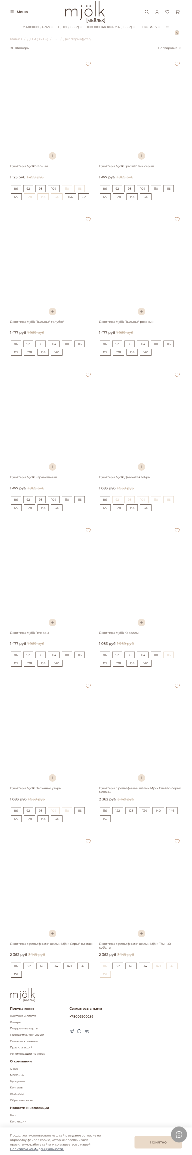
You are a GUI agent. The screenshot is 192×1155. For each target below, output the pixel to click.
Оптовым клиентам (24, 1041)
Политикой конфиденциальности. (37, 1149)
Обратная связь (21, 1100)
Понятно (158, 1142)
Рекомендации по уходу (27, 1053)
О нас (14, 1068)
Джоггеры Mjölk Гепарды (29, 633)
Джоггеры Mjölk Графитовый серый (126, 166)
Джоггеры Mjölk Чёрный (29, 166)
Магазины (17, 1075)
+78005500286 (82, 1016)
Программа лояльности (27, 1034)
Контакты (16, 1087)
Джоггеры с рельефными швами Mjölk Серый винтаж (51, 944)
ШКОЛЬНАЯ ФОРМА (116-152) (111, 27)
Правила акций (21, 1047)
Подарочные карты (24, 1028)
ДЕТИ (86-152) (70, 27)
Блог (13, 1115)
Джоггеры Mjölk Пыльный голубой (37, 322)
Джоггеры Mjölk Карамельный (33, 477)
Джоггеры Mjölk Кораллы (118, 633)
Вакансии (17, 1094)
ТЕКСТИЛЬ (150, 27)
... (56, 39)
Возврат (16, 1022)
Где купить (17, 1081)
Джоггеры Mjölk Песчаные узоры (35, 788)
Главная (16, 39)
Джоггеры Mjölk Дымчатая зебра (124, 477)
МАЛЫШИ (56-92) (37, 27)
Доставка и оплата (23, 1016)
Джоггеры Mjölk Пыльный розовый (126, 322)
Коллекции (18, 1121)
